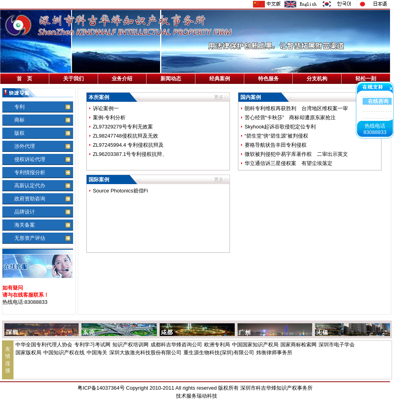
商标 (19, 120)
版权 (19, 133)
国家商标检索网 (298, 345)
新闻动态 (170, 79)
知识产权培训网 (130, 345)
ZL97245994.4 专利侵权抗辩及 (128, 145)
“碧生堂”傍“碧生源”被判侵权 (276, 136)
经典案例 (219, 79)
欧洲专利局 (217, 345)
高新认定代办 (29, 185)
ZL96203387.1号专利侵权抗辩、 (130, 154)
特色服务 (268, 79)
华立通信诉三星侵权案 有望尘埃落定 (288, 163)
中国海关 (97, 352)
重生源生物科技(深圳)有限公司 (218, 352)
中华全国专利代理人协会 (43, 345)
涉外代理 (24, 146)
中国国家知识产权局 (255, 345)
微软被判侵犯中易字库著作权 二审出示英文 (296, 154)
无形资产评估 (29, 238)
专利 (19, 107)
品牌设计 (24, 212)
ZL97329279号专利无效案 (123, 127)
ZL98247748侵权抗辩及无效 (125, 136)
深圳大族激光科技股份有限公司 (145, 352)
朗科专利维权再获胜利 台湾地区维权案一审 (296, 108)
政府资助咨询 (29, 199)
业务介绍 (122, 79)
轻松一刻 (365, 79)
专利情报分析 (29, 172)
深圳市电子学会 (337, 345)
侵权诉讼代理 (29, 159)
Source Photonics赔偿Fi (120, 191)
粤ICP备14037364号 (101, 388)
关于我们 (73, 79)
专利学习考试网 (92, 345)
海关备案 (24, 225)
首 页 (24, 79)
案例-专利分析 (109, 117)
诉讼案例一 (106, 108)
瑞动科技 (207, 396)
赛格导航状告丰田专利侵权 (276, 145)
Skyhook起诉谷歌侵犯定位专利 (280, 127)
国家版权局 (28, 352)
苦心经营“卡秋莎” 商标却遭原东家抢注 (290, 117)
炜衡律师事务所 (274, 352)
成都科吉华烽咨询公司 (176, 345)
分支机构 (317, 79)
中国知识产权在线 (64, 352)
